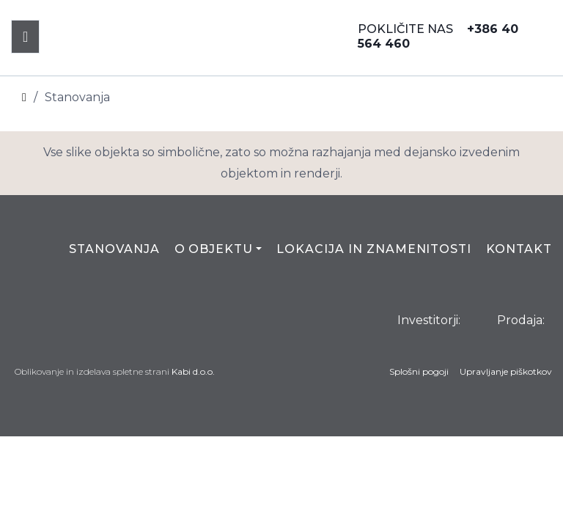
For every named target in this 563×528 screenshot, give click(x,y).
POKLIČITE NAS (438, 36)
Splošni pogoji (419, 371)
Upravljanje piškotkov (506, 371)
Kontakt (519, 249)
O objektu (214, 249)
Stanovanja (114, 249)
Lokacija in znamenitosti (373, 249)
